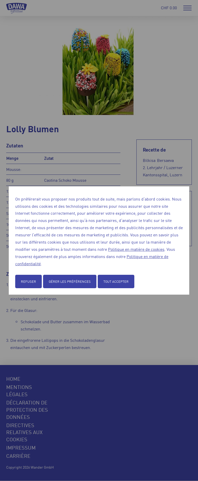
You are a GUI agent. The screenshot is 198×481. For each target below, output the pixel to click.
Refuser (28, 281)
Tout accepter (116, 281)
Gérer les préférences (70, 281)
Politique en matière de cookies (136, 249)
